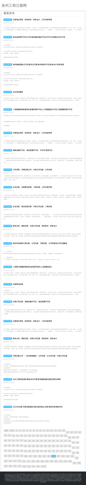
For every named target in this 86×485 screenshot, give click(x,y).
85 (41, 451)
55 (73, 442)
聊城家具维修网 (33, 480)
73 (69, 446)
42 (21, 440)
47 (41, 440)
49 (49, 440)
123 (56, 461)
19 (5, 435)
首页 (6, 430)
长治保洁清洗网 (77, 474)
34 (65, 435)
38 (5, 440)
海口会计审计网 (24, 476)
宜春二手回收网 (56, 479)
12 (55, 430)
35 (69, 437)
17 (75, 432)
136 (38, 466)
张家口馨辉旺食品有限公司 (44, 477)
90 (61, 451)
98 (17, 456)
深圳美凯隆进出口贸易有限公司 (58, 476)
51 (57, 440)
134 (29, 466)
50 (53, 440)
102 (35, 456)
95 (5, 456)
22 (17, 435)
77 (9, 450)
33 (61, 435)
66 (41, 446)
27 (37, 435)
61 (21, 445)
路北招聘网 (55, 480)
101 (30, 456)
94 (77, 452)
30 (49, 435)
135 (33, 466)
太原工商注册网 (38, 479)
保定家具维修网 (15, 480)
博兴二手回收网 (64, 479)
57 (5, 445)
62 (25, 446)
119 (38, 461)
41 (17, 440)
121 (47, 461)
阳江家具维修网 (41, 480)
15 (67, 432)
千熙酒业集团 (33, 477)
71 (61, 446)
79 (17, 450)
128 (79, 463)
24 (25, 435)
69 (53, 446)
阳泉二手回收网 (73, 479)
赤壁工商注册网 (68, 474)
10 (47, 430)
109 (67, 456)
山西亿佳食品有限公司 (28, 479)
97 (13, 456)
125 (65, 461)
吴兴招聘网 (62, 480)
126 (70, 461)
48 (45, 440)
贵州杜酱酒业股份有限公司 (22, 477)
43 (25, 440)
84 (37, 451)
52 (61, 440)
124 (61, 461)
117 (29, 461)
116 (24, 461)
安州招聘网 (11, 476)
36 (73, 437)
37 (77, 437)
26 (33, 435)
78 (13, 450)
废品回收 (48, 474)
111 (77, 458)
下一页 (43, 466)
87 (49, 451)
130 (10, 466)
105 (49, 456)
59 (13, 445)
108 (63, 456)
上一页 (12, 430)
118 (33, 461)
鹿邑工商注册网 (10, 477)
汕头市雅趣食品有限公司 (36, 475)
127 (74, 463)
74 (73, 447)
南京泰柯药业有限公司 (44, 476)
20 (9, 435)
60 (17, 445)
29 (45, 435)
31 (53, 435)
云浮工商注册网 (33, 476)
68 (49, 446)
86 (45, 451)
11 (51, 430)
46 (37, 440)
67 (45, 446)
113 (10, 461)
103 (39, 456)
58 (9, 445)
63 (29, 446)
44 (29, 440)
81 (25, 451)
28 (41, 435)
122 (51, 461)
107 (58, 456)
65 (37, 446)
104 (44, 456)
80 (21, 450)
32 (57, 435)
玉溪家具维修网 (24, 480)
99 (21, 456)
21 (13, 435)
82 (29, 451)
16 (71, 432)
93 (73, 452)
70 (57, 446)
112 (6, 461)
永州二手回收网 (47, 479)
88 (53, 451)
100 (26, 456)
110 (72, 456)
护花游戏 (53, 474)
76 (5, 450)
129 (6, 466)
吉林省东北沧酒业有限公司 (69, 475)
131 (15, 466)
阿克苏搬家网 (8, 475)
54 (69, 440)
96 (9, 456)
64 (33, 446)
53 (65, 440)
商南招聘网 (49, 480)
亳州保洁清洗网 (16, 475)
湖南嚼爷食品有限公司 (67, 477)
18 (79, 432)
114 (15, 461)
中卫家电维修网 (25, 475)
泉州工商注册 (8, 19)
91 (65, 451)
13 (59, 430)
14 (63, 430)
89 (57, 451)
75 (77, 447)
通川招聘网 (17, 476)
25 (29, 435)
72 (65, 446)
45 (33, 440)
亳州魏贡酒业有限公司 (56, 475)
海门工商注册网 (56, 477)
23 (21, 435)
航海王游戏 (46, 475)
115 (19, 461)
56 (77, 442)
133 (24, 466)
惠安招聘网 (74, 480)
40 (13, 440)
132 (19, 466)
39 (9, 440)
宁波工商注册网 (17, 479)
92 (69, 451)
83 (33, 451)
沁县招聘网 (68, 480)
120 (42, 461)
